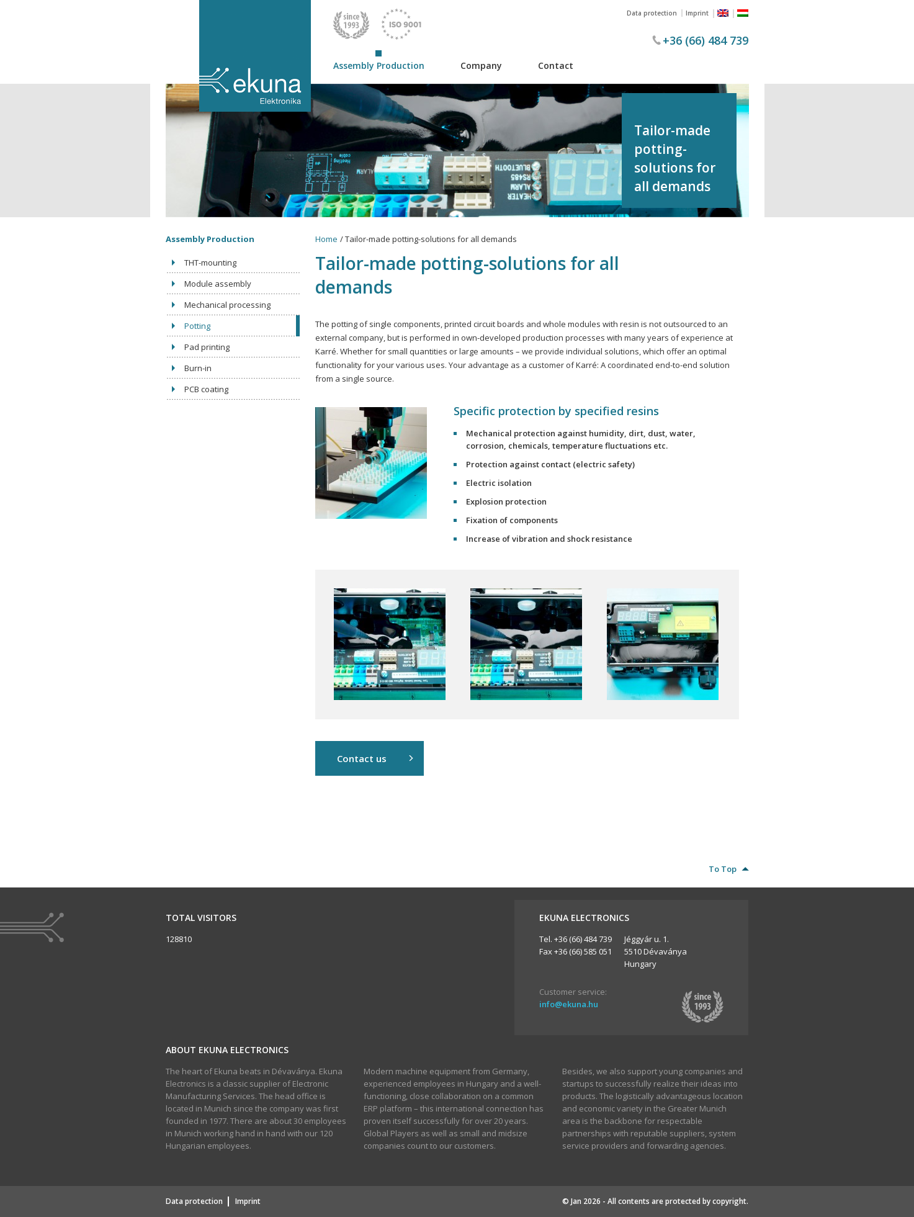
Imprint (697, 13)
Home (326, 239)
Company (481, 65)
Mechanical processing (227, 304)
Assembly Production (378, 65)
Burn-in (198, 368)
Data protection (652, 13)
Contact (555, 65)
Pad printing (207, 347)
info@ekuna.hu (568, 1004)
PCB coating (206, 389)
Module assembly (217, 283)
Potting (197, 325)
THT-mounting (210, 262)
